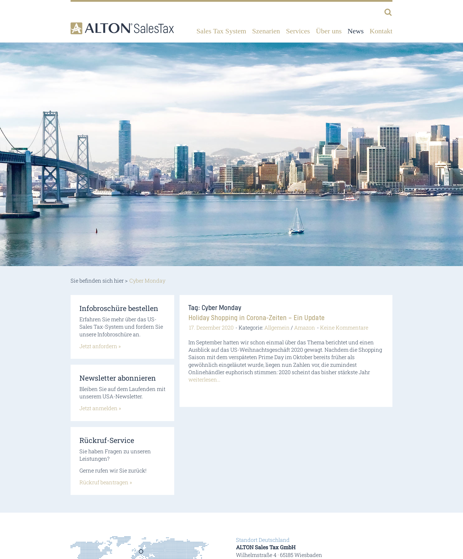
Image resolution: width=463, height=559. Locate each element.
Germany (141, 553)
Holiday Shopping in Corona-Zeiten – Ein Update (256, 318)
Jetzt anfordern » (100, 346)
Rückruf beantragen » (105, 482)
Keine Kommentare (344, 327)
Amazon (304, 327)
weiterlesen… (204, 379)
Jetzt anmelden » (100, 408)
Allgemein (277, 327)
